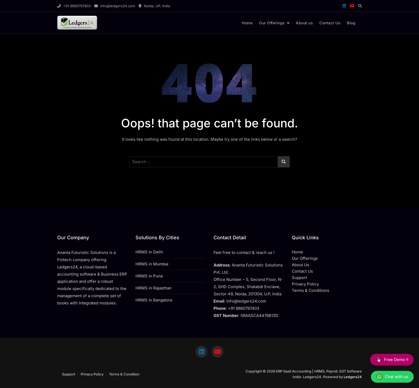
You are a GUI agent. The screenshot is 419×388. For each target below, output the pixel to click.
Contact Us (329, 23)
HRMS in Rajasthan (153, 288)
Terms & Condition (124, 374)
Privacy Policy (92, 374)
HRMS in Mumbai (151, 263)
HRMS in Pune (149, 276)
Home (247, 23)
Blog (351, 23)
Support (68, 374)
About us (304, 23)
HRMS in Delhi (149, 251)
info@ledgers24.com (114, 6)
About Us (300, 264)
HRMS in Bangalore (153, 300)
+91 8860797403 (74, 6)
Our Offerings (272, 23)
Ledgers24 (353, 377)
